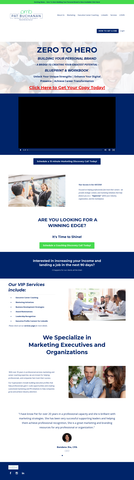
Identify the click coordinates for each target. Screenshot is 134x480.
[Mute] (105, 150)
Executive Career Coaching (88, 15)
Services (113, 15)
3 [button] (65, 455)
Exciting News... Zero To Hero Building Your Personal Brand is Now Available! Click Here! (67, 2)
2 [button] (62, 455)
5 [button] (71, 455)
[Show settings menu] (109, 150)
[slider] (64, 150)
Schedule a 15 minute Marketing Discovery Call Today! (67, 161)
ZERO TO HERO (67, 49)
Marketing (71, 15)
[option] (67, 430)
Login (122, 31)
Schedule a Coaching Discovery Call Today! (67, 245)
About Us (60, 15)
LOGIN (122, 15)
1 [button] (59, 455)
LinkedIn (104, 15)
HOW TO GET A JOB (108, 31)
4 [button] (68, 455)
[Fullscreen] (113, 150)
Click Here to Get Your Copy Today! (67, 87)
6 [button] (74, 455)
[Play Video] (20, 150)
